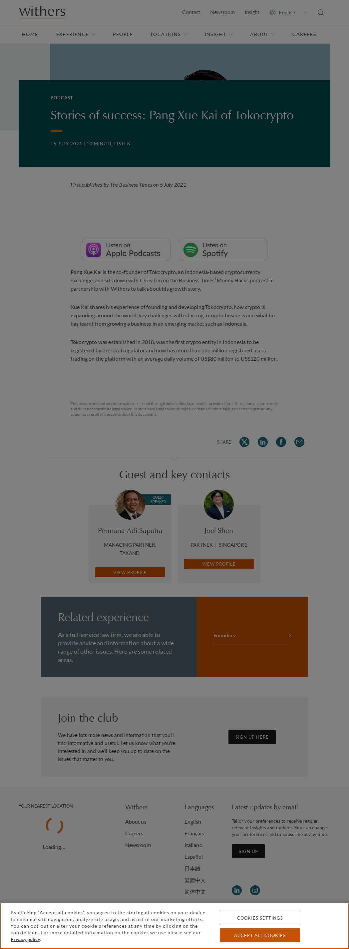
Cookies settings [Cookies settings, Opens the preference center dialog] (260, 918)
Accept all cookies (260, 935)
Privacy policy (25, 939)
